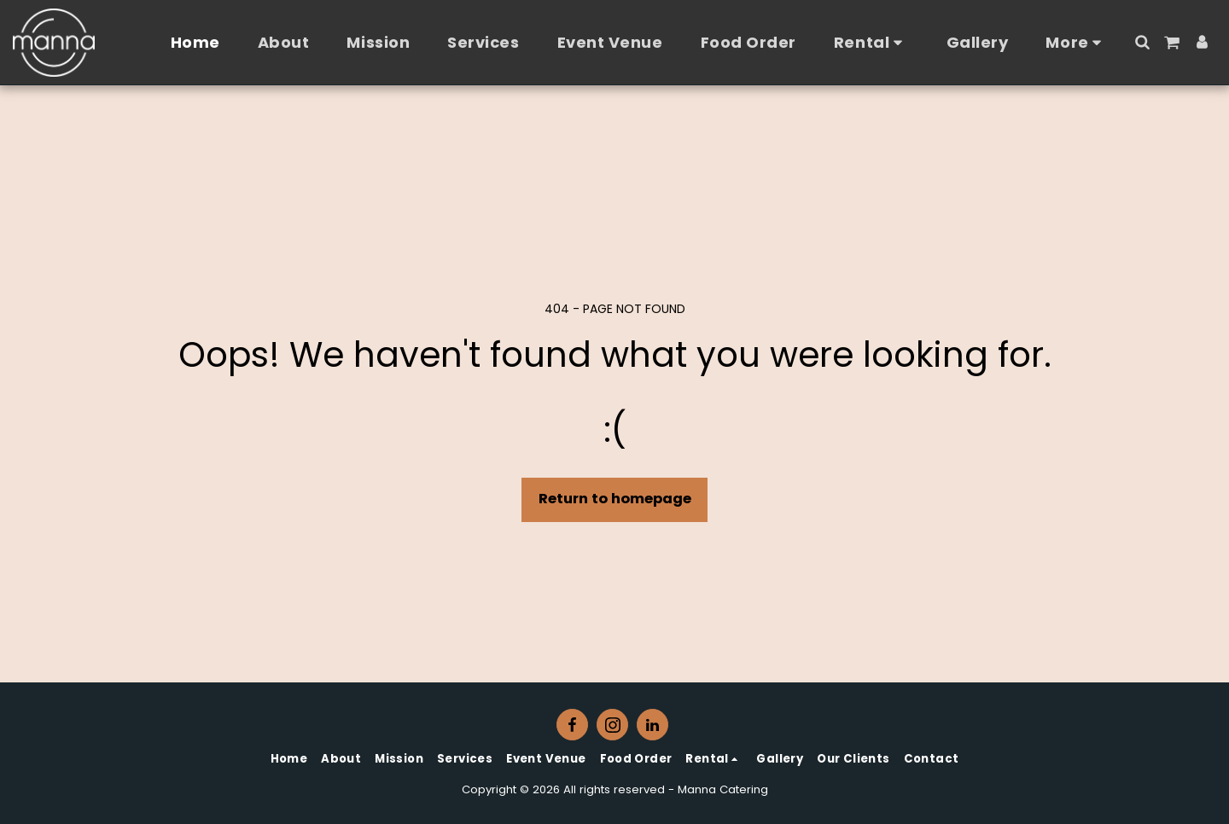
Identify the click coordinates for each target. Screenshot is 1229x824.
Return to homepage (615, 498)
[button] (1142, 41)
